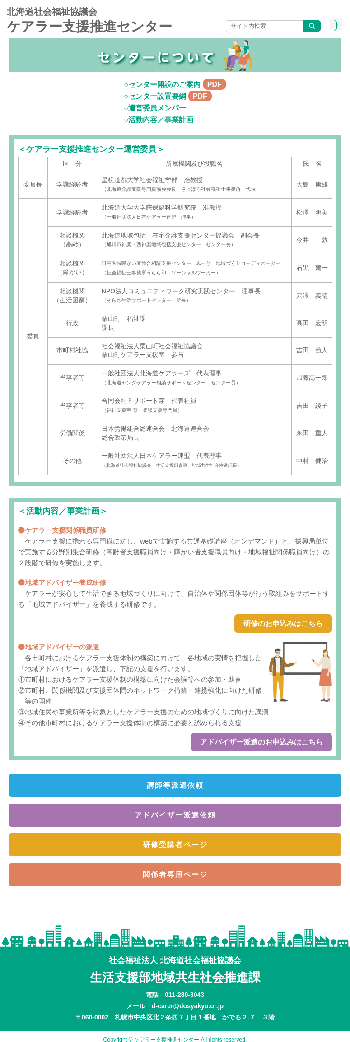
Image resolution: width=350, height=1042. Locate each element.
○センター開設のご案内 (175, 84)
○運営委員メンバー (155, 108)
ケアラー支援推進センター (89, 26)
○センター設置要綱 (168, 96)
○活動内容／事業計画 (158, 119)
